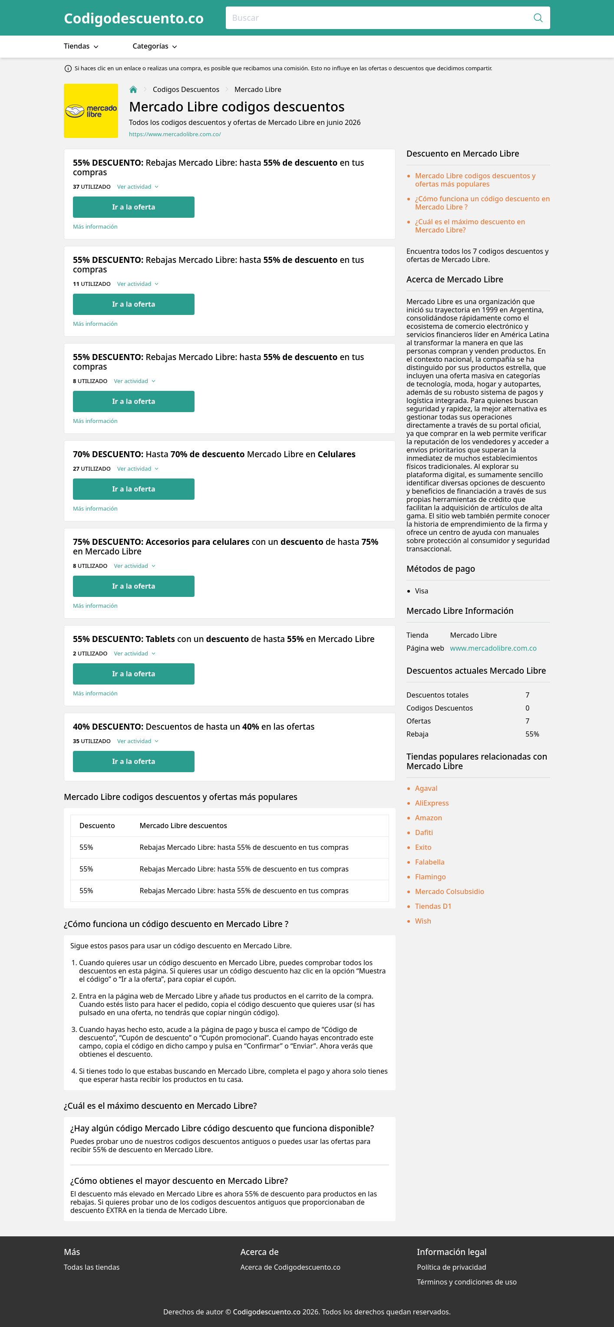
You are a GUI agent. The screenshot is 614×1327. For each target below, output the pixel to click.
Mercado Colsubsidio (449, 891)
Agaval (426, 788)
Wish (423, 921)
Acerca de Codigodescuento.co (290, 1267)
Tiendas (82, 46)
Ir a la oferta (133, 207)
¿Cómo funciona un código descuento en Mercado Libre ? (482, 203)
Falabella (430, 862)
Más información (95, 226)
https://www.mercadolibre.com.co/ (175, 134)
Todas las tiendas (91, 1267)
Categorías (156, 46)
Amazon (428, 817)
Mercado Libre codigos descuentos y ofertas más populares (475, 180)
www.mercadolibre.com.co (493, 648)
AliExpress (432, 803)
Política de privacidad (451, 1267)
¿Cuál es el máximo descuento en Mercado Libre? (470, 226)
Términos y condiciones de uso (467, 1282)
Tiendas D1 (433, 906)
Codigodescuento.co (134, 18)
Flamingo (430, 876)
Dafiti (424, 832)
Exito (423, 847)
